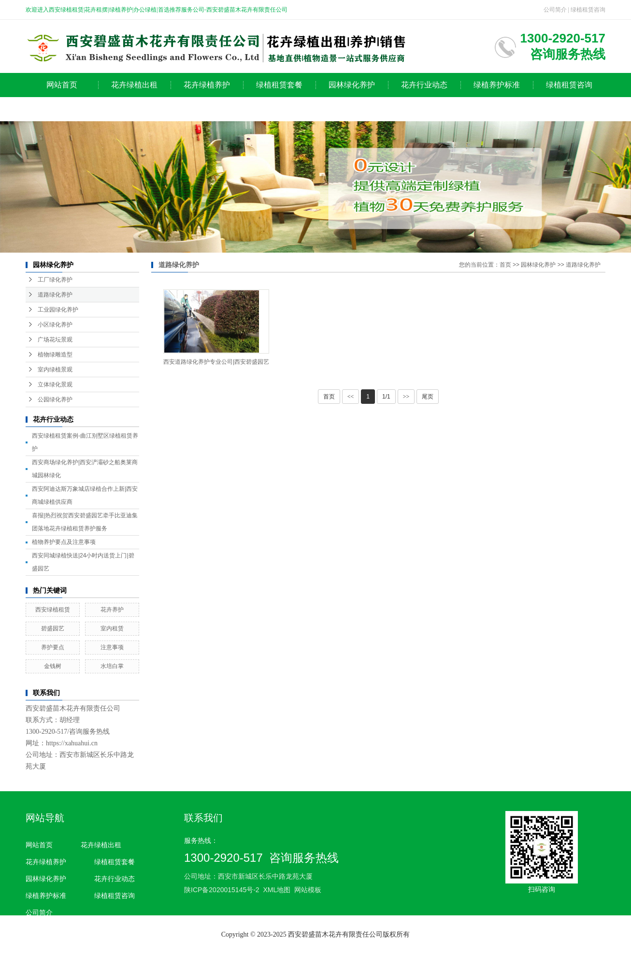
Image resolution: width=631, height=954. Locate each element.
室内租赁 (112, 628)
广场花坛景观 (55, 339)
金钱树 (52, 666)
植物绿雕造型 (55, 354)
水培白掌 (112, 666)
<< (350, 396)
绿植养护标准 (496, 85)
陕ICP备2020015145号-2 (221, 890)
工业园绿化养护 (58, 309)
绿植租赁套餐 (279, 85)
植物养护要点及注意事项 (64, 542)
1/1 (386, 396)
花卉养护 (112, 609)
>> (406, 396)
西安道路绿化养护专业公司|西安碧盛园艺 (216, 361)
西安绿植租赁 (52, 609)
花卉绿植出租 (134, 85)
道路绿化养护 (55, 294)
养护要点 (52, 647)
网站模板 (307, 890)
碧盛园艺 (52, 628)
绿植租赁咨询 (588, 9)
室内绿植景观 (55, 369)
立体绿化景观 (55, 384)
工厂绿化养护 (55, 279)
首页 (505, 264)
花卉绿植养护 (207, 85)
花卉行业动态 (424, 85)
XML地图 (276, 890)
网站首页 (61, 85)
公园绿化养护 (55, 399)
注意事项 (112, 647)
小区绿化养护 (55, 324)
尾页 (427, 396)
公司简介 (555, 9)
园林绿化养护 (352, 85)
